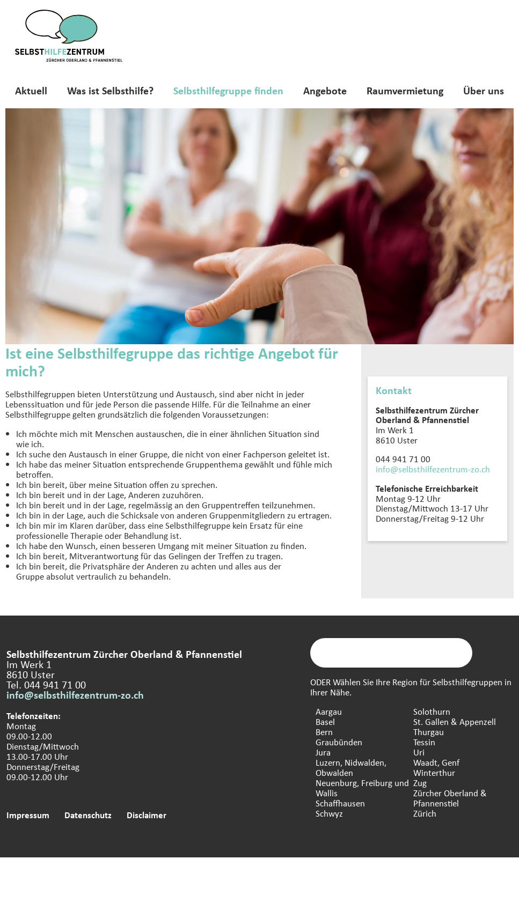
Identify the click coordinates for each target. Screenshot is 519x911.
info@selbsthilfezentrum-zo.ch (433, 469)
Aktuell (31, 90)
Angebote (325, 90)
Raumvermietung (405, 90)
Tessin (424, 742)
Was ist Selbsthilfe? (110, 90)
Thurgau (428, 731)
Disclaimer (146, 815)
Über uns (483, 90)
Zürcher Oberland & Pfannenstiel (450, 798)
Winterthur (434, 772)
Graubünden (339, 742)
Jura (323, 752)
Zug (420, 782)
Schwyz (329, 813)
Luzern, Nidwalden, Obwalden (351, 767)
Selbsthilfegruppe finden (228, 90)
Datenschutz (88, 815)
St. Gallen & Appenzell (454, 721)
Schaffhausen (340, 803)
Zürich (424, 813)
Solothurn (431, 711)
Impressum (27, 815)
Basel (325, 721)
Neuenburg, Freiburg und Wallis (362, 787)
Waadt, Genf (436, 762)
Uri (419, 752)
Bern (324, 731)
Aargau (329, 711)
